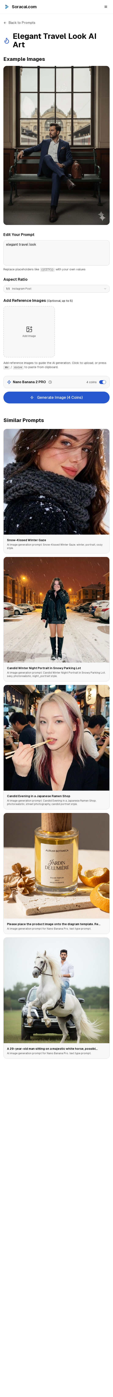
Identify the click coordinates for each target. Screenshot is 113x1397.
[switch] (102, 382)
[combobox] (56, 289)
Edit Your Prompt (18, 234)
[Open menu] (106, 7)
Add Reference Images (38, 300)
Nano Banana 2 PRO (29, 382)
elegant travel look (56, 253)
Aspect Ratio (15, 279)
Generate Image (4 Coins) (56, 397)
